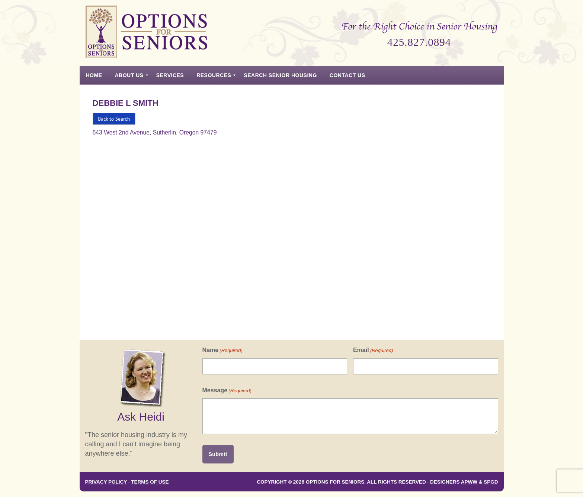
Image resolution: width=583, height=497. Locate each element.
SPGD (491, 482)
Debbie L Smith (125, 103)
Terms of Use (150, 482)
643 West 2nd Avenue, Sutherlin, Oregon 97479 (155, 132)
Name (222, 350)
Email (373, 350)
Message (227, 390)
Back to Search (114, 118)
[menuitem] (94, 75)
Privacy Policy (106, 482)
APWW (469, 482)
